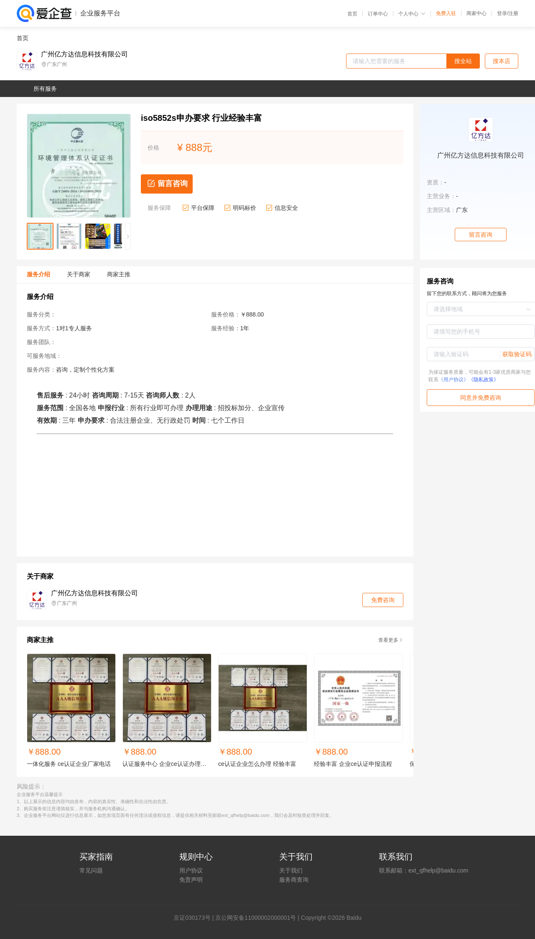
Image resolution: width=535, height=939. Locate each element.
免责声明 (191, 879)
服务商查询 (293, 879)
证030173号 (195, 917)
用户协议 (191, 870)
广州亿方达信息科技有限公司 (84, 54)
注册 (513, 13)
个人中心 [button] (411, 14)
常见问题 (91, 870)
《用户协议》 (453, 380)
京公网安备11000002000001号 (255, 917)
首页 (352, 13)
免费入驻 (446, 13)
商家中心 (476, 13)
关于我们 (291, 870)
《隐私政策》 (484, 380)
